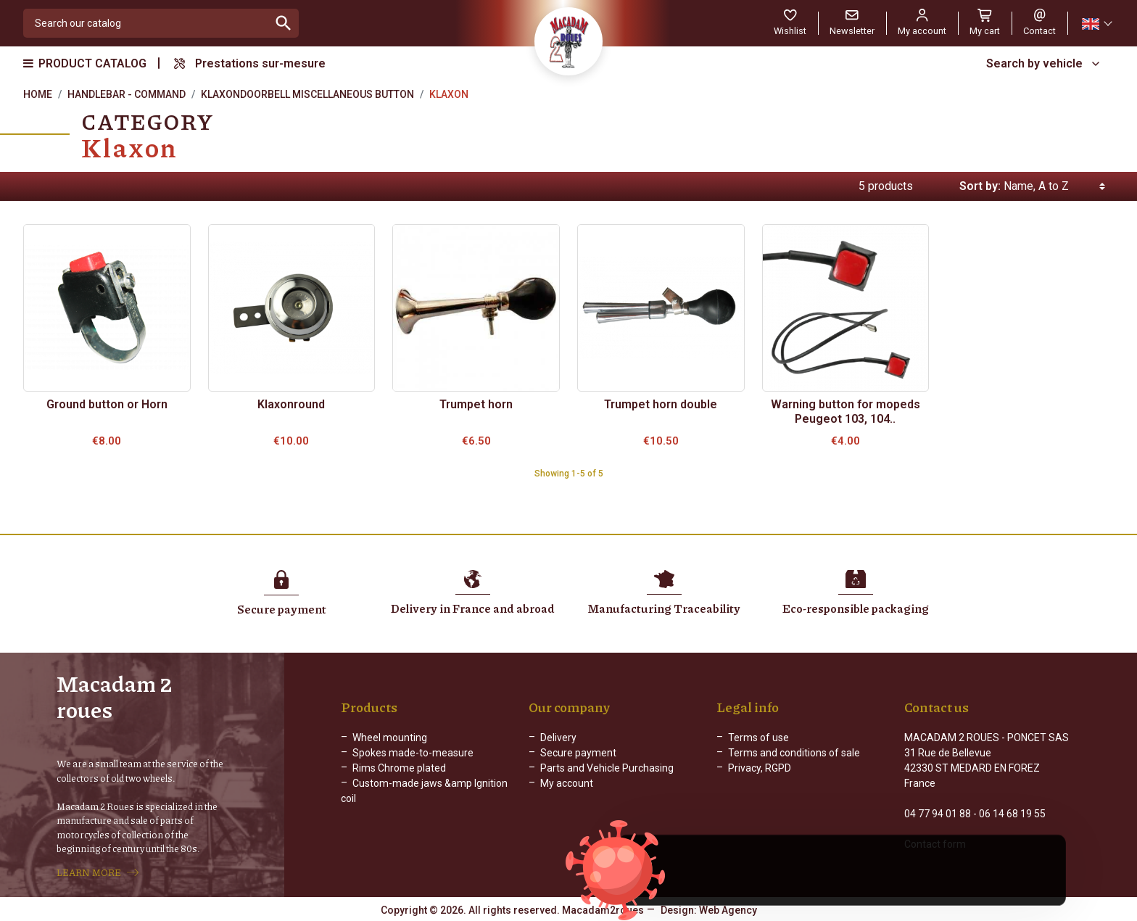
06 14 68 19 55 (1012, 813)
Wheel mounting (389, 737)
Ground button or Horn (107, 404)
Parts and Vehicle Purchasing (607, 768)
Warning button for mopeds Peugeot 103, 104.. (845, 411)
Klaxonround (291, 404)
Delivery (558, 737)
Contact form (935, 844)
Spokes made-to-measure (413, 753)
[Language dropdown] (1096, 24)
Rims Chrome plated (399, 768)
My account (566, 783)
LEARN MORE (89, 872)
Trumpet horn (476, 404)
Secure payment (578, 753)
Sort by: (980, 186)
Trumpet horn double (660, 404)
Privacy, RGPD (759, 768)
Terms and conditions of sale (794, 753)
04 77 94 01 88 (937, 813)
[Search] (146, 23)
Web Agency (728, 910)
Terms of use (758, 737)
